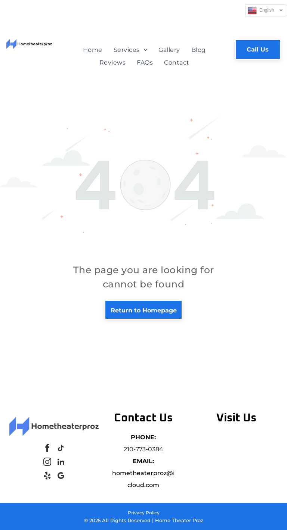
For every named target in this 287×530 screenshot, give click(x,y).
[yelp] (47, 477)
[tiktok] (61, 449)
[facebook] (47, 449)
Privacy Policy (144, 512)
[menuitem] (92, 50)
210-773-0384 (143, 449)
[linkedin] (61, 463)
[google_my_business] (61, 477)
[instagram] (47, 463)
